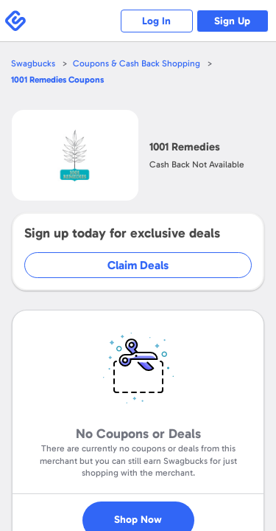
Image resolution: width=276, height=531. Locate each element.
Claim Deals (138, 265)
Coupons (57, 79)
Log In (155, 21)
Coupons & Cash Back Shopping (136, 63)
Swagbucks (33, 63)
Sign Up (232, 21)
